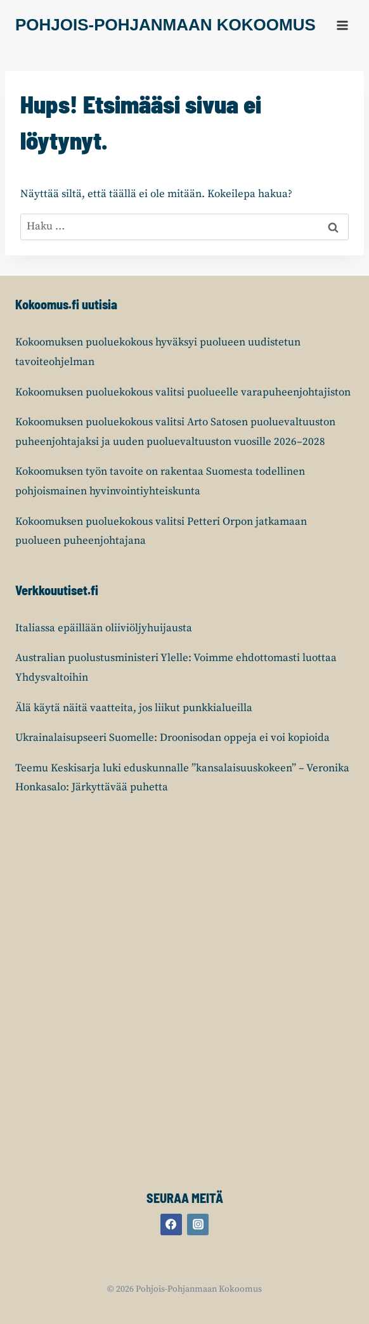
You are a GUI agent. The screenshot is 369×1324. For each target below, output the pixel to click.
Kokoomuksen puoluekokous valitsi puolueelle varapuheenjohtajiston (183, 392)
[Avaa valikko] (342, 25)
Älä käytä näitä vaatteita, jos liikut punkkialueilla (133, 708)
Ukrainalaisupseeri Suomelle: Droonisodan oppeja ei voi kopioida (172, 738)
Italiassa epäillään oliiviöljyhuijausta (103, 628)
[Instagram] (198, 1224)
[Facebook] (171, 1224)
